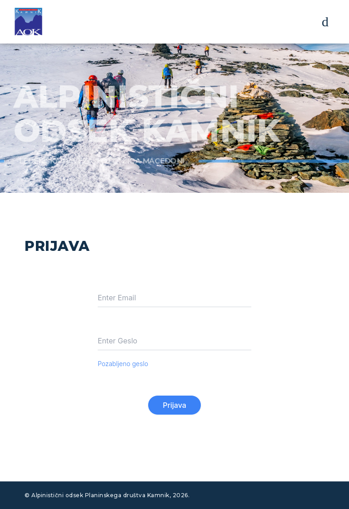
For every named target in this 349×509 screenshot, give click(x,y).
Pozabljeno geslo (123, 363)
